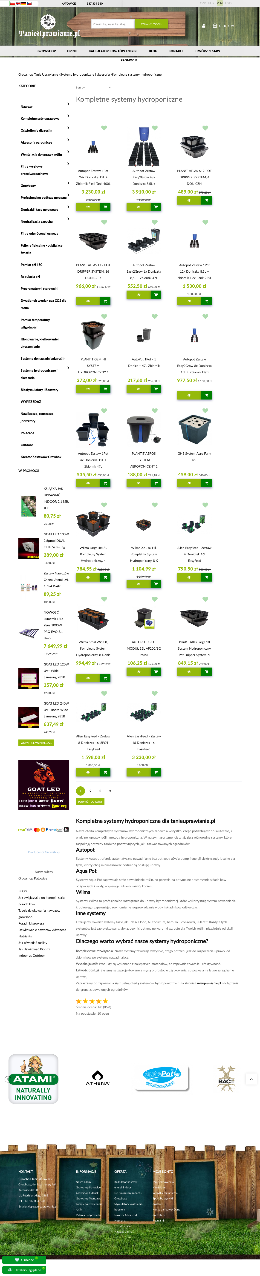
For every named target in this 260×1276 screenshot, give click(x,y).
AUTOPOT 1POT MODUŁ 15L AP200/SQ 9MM (144, 648)
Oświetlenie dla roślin (36, 130)
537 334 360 (95, 3)
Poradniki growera (31, 923)
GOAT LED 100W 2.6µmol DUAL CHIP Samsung (56, 540)
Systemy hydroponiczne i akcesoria (39, 374)
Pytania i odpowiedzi (88, 1215)
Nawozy (27, 106)
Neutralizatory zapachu (128, 1193)
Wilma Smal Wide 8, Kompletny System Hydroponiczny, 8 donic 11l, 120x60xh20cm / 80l (93, 649)
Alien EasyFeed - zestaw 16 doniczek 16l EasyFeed (144, 742)
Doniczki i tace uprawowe (39, 209)
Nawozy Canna (123, 1231)
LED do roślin (122, 1226)
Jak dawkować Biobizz (34, 949)
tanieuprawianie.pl (208, 983)
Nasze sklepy (83, 1182)
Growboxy (28, 186)
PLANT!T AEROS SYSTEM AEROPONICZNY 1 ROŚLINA (144, 460)
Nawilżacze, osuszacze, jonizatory (37, 417)
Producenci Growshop (44, 852)
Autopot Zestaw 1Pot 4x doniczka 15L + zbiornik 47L (93, 459)
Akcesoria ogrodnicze (36, 142)
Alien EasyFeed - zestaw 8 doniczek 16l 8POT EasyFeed (93, 742)
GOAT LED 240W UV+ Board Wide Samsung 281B (56, 709)
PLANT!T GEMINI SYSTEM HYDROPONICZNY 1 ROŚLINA (93, 366)
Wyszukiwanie (151, 24)
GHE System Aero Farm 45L (194, 456)
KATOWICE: (69, 3)
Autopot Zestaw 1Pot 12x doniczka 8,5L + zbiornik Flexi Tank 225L (194, 271)
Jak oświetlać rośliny (32, 943)
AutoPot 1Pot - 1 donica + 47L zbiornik (144, 362)
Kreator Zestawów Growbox (41, 457)
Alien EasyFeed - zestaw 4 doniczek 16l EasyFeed (194, 554)
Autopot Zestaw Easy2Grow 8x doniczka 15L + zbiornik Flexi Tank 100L (194, 366)
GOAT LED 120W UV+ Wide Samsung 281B (56, 670)
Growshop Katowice (32, 878)
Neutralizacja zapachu (37, 221)
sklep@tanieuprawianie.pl (41, 1206)
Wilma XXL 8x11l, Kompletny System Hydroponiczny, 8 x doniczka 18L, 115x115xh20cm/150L (143, 555)
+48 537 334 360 (34, 1201)
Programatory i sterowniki (39, 289)
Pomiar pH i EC (31, 265)
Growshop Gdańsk (87, 1193)
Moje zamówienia (163, 1182)
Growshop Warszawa (88, 1198)
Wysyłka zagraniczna (165, 1193)
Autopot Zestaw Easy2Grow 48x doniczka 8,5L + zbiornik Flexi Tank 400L (144, 178)
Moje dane (159, 1187)
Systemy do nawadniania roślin (43, 358)
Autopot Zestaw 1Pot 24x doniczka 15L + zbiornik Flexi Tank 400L (93, 177)
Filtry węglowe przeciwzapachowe (35, 170)
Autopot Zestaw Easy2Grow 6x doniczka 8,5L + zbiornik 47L (144, 271)
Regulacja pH (30, 277)
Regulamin (159, 1220)
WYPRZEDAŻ (31, 402)
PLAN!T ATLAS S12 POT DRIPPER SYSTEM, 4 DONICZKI (194, 177)
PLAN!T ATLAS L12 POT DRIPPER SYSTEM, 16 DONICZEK (93, 271)
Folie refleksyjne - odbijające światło (42, 249)
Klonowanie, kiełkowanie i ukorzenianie (40, 342)
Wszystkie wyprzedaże (36, 742)
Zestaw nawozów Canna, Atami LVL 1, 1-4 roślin (56, 579)
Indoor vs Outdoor (31, 955)
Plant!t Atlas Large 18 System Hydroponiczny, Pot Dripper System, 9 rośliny (194, 649)
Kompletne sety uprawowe (40, 118)
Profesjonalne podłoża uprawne (44, 198)
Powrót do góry (90, 801)
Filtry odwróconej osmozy (39, 233)
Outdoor (27, 445)
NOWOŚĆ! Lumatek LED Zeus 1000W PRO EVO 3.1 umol (53, 625)
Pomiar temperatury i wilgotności (36, 323)
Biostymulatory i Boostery (39, 390)
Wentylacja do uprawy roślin (41, 154)
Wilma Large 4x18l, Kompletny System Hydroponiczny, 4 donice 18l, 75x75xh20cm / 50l (93, 555)
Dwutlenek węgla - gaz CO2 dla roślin (43, 304)
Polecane (27, 433)
